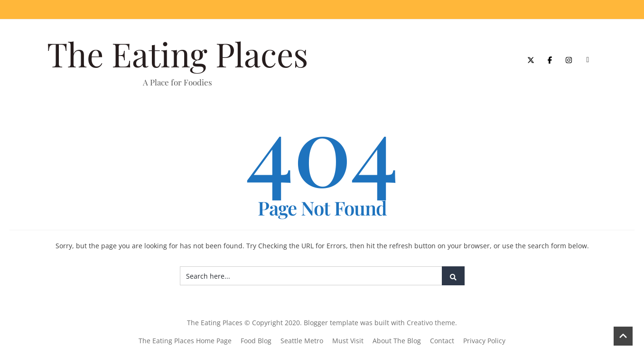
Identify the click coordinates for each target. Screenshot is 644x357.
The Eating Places (177, 53)
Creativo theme (431, 322)
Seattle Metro (301, 340)
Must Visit (348, 340)
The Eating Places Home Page (185, 340)
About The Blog (397, 340)
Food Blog (256, 340)
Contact (442, 340)
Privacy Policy (484, 340)
